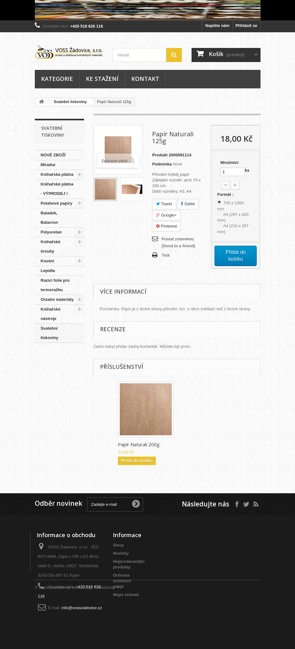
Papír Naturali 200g (201, 444)
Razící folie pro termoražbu (55, 285)
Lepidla (48, 270)
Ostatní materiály (57, 299)
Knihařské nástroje (51, 314)
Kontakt (145, 78)
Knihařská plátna (57, 174)
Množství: (229, 162)
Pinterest (166, 226)
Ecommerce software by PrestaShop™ (84, 632)
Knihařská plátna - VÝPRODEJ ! (57, 189)
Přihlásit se (246, 25)
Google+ (166, 215)
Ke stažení (102, 78)
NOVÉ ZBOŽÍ (53, 155)
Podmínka (161, 164)
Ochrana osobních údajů (122, 581)
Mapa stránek (126, 594)
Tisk (165, 255)
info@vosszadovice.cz (82, 607)
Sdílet (188, 204)
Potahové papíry (56, 203)
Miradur (48, 164)
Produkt (159, 155)
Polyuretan (51, 232)
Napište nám (217, 25)
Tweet (164, 204)
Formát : (226, 194)
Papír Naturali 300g (139, 444)
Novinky (121, 553)
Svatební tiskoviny (70, 102)
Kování (47, 261)
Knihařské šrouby (51, 246)
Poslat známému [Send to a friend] (178, 242)
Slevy (118, 545)
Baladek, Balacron (49, 218)
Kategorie (57, 78)
